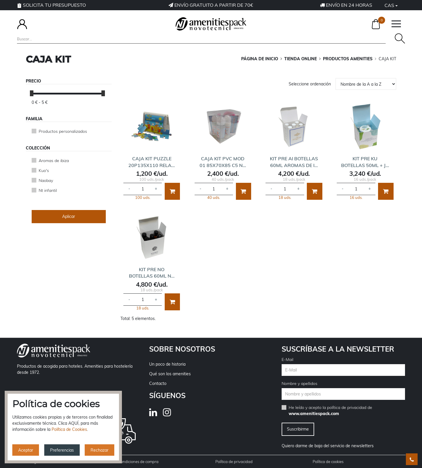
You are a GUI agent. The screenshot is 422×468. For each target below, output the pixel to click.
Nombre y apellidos (299, 383)
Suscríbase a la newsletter (338, 349)
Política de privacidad (234, 461)
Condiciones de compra (138, 461)
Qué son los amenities (170, 373)
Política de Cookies (69, 429)
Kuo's (44, 170)
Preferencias (62, 450)
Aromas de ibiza (54, 160)
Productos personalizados (63, 131)
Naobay (46, 180)
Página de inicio (259, 58)
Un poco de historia (167, 364)
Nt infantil (48, 190)
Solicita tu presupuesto (51, 5)
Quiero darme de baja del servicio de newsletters (328, 445)
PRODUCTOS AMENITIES (347, 58)
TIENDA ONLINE (300, 58)
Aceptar (25, 450)
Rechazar (99, 450)
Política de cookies (328, 461)
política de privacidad (346, 407)
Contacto (157, 383)
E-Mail (287, 359)
